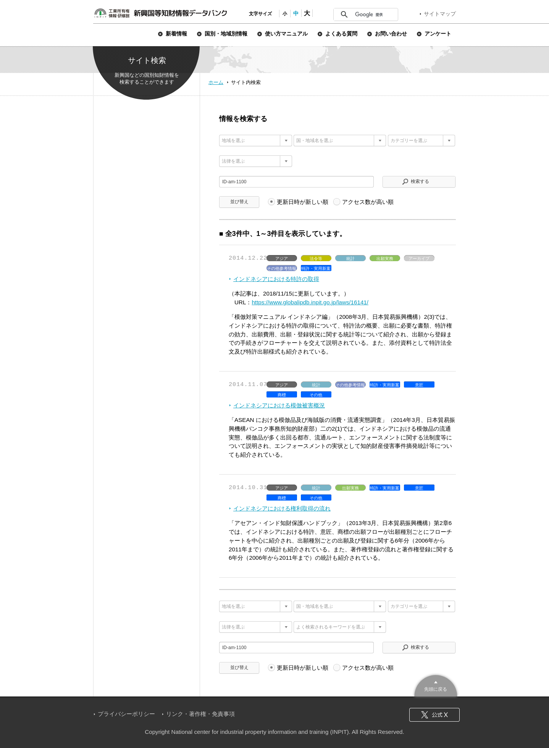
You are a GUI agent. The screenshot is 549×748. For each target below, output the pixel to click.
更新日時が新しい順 (302, 202)
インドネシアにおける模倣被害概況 (279, 405)
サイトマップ (440, 14)
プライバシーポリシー (126, 714)
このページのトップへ (436, 684)
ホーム (215, 82)
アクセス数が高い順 (368, 202)
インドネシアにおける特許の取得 (276, 279)
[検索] (373, 14)
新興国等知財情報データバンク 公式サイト (160, 13)
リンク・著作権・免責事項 (200, 714)
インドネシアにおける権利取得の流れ (282, 508)
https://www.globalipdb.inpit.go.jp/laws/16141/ (310, 302)
